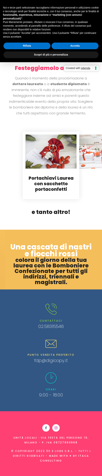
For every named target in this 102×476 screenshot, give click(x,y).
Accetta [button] (75, 45)
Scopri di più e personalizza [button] (51, 54)
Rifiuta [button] (27, 45)
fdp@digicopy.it (51, 360)
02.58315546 (51, 326)
